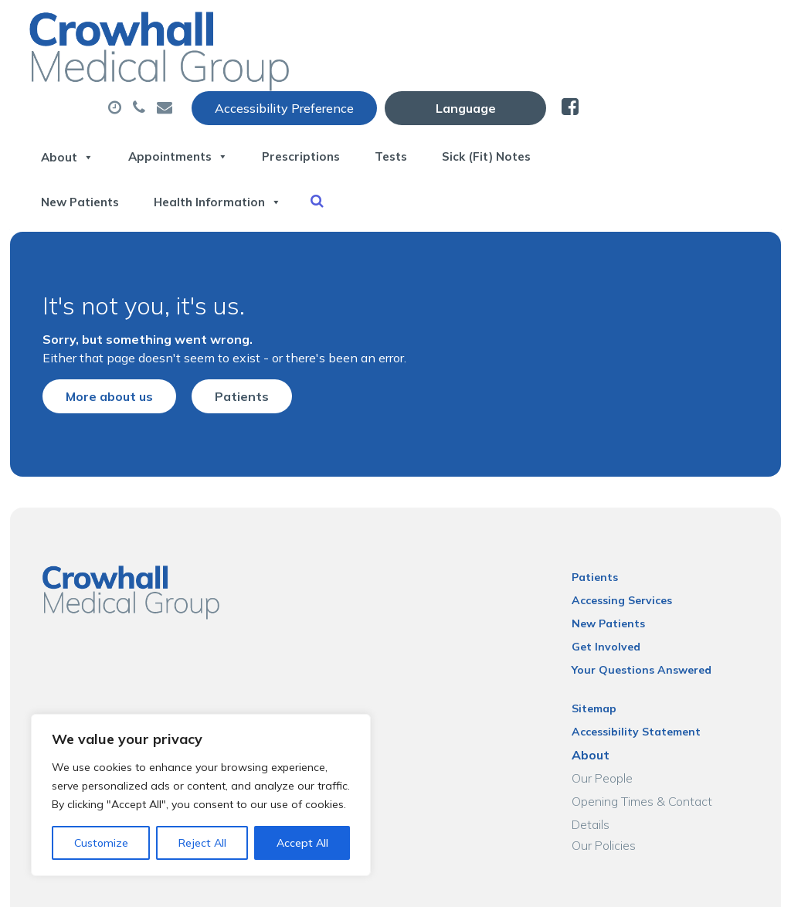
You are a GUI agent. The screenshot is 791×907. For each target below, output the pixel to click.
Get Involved (613, 601)
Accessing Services (629, 555)
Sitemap (601, 663)
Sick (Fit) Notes (271, 130)
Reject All (202, 843)
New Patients (404, 130)
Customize (101, 843)
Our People (609, 732)
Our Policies (611, 778)
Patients (229, 340)
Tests (613, 76)
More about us (96, 340)
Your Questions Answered (648, 624)
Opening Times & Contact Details (669, 755)
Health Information (556, 130)
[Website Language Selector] (648, 29)
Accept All (302, 843)
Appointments (374, 76)
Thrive (746, 883)
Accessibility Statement (643, 686)
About (251, 76)
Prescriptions (511, 76)
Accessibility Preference (467, 28)
